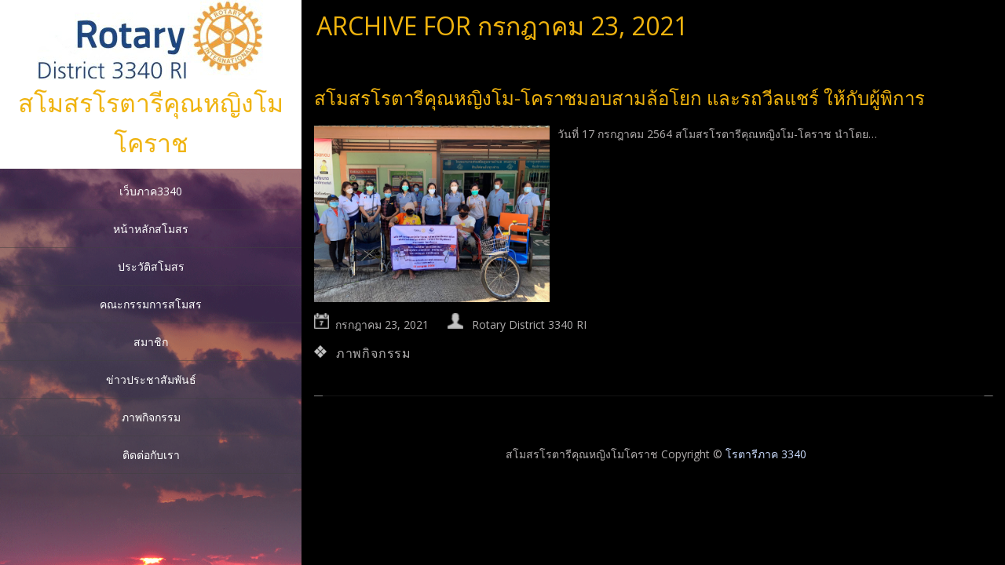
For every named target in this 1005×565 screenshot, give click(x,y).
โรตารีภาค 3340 (765, 454)
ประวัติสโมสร (151, 266)
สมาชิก (150, 341)
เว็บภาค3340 (150, 191)
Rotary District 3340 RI (529, 324)
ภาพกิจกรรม (151, 417)
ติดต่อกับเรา (151, 454)
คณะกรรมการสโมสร (151, 304)
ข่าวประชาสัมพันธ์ (151, 379)
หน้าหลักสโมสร (150, 228)
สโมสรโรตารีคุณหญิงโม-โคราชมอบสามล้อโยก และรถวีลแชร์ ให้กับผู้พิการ (619, 98)
